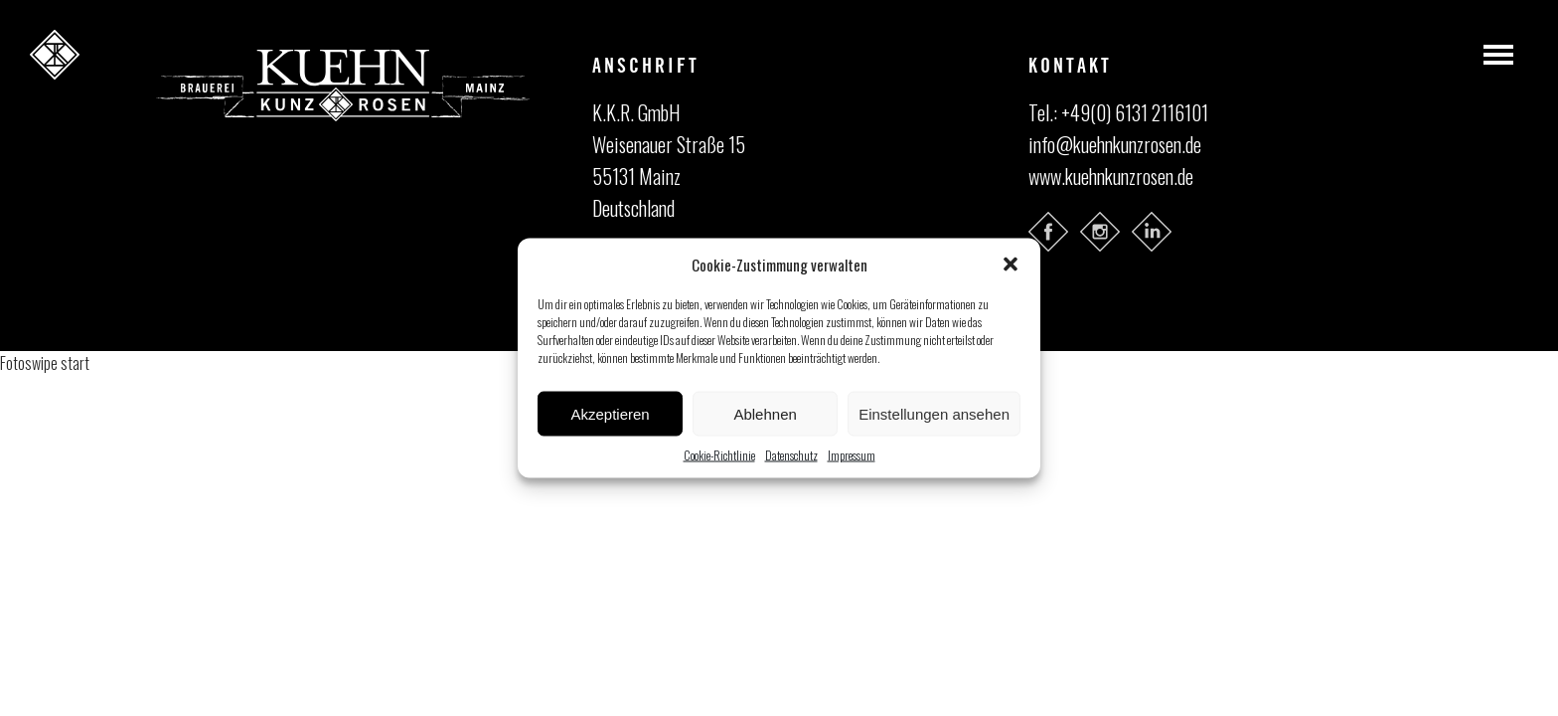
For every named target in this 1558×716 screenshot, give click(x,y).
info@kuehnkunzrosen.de (1114, 144)
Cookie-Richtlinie (719, 455)
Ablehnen (764, 413)
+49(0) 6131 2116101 (1134, 112)
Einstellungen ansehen (934, 413)
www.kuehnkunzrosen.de (1110, 176)
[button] (1010, 264)
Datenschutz (791, 455)
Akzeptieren (609, 413)
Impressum (851, 455)
